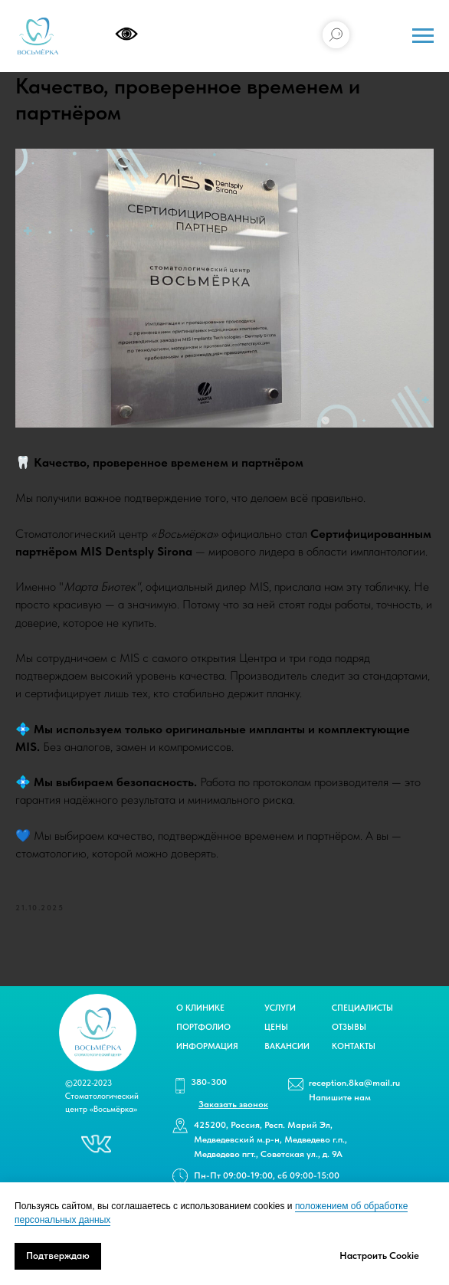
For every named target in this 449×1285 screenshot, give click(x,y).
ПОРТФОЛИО (203, 1027)
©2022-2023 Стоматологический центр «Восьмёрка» (102, 1096)
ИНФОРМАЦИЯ (207, 1046)
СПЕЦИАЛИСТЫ (362, 1008)
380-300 (209, 1082)
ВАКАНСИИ (287, 1046)
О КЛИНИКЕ (200, 1008)
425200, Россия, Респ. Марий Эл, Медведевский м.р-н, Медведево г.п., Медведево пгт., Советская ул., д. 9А (270, 1139)
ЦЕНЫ (276, 1027)
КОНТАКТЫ (353, 1046)
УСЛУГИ (280, 1008)
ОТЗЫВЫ (349, 1027)
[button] (233, 1104)
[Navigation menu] (423, 36)
